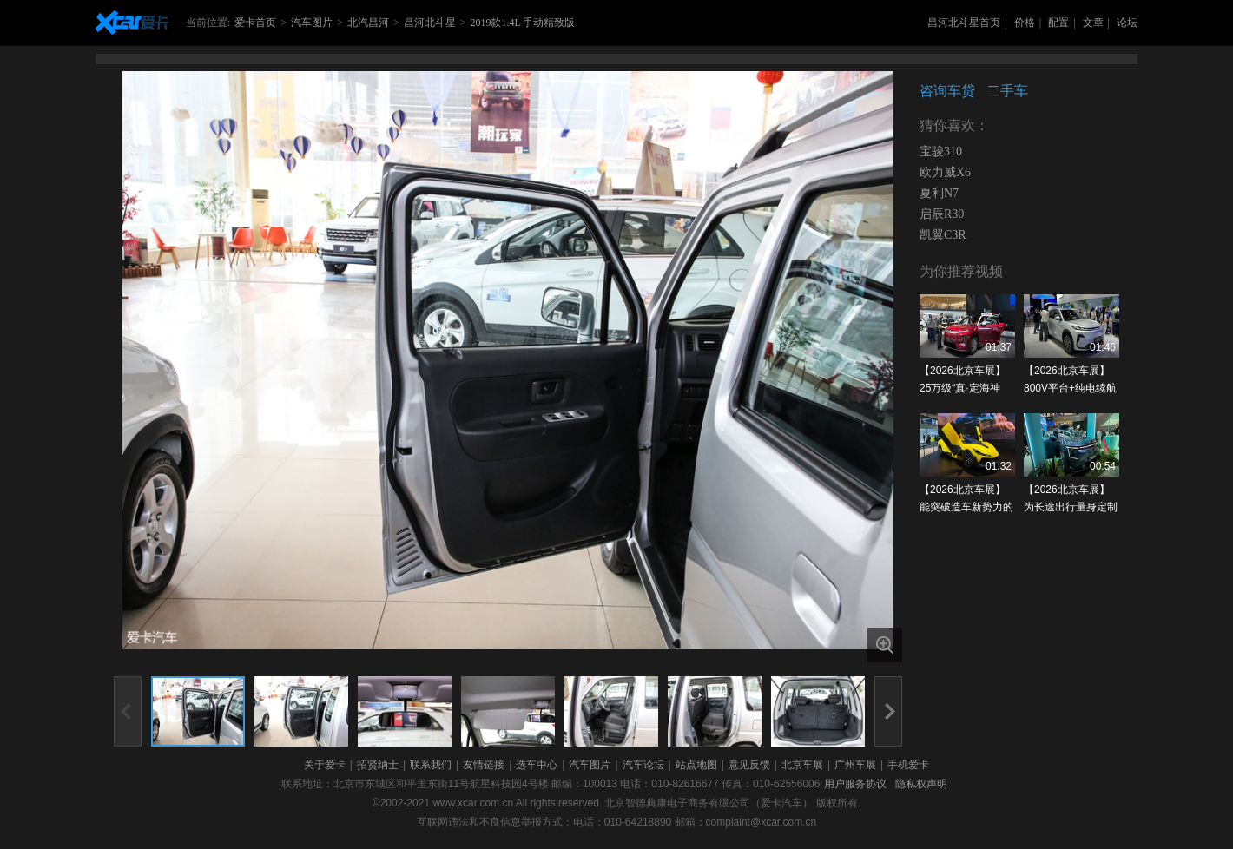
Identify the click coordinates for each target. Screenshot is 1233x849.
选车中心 (536, 765)
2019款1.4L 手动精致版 (522, 22)
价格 (1024, 22)
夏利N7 (939, 193)
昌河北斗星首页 (963, 22)
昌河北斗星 (430, 22)
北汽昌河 (368, 22)
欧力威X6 (945, 172)
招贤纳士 (378, 765)
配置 (1058, 22)
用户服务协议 (855, 784)
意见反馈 (749, 765)
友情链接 (483, 765)
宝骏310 (941, 151)
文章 (1093, 22)
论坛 (1127, 22)
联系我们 (431, 765)
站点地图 (696, 765)
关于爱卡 (325, 765)
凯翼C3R (943, 234)
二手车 (1007, 90)
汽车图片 (312, 22)
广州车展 (855, 765)
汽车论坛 (643, 765)
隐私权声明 (921, 784)
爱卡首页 (255, 22)
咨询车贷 (947, 90)
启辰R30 (942, 213)
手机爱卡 (908, 765)
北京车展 (802, 765)
